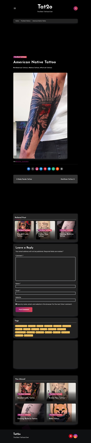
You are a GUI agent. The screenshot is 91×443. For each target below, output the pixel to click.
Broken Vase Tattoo (57, 398)
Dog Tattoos (48, 332)
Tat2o (45, 7)
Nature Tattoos (31, 332)
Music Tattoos (19, 335)
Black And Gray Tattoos (21, 325)
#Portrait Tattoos (46, 67)
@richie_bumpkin (22, 161)
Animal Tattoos (48, 325)
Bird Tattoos (43, 329)
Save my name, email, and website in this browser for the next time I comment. (44, 304)
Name (18, 283)
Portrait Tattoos (52, 329)
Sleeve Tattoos (40, 332)
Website (18, 297)
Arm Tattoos (18, 329)
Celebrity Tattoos (28, 335)
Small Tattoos (32, 325)
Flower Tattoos (57, 325)
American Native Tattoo (34, 62)
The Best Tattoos (20, 57)
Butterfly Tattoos (61, 329)
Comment (19, 255)
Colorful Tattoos (67, 325)
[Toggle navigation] (14, 8)
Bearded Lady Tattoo (26, 398)
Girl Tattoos (40, 325)
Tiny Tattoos (26, 329)
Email (18, 290)
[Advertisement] (46, 42)
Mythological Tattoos (20, 332)
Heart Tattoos (56, 332)
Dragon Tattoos (66, 332)
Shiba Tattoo (54, 419)
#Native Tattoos (34, 67)
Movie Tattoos (35, 329)
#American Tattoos (21, 67)
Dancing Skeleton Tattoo (27, 419)
